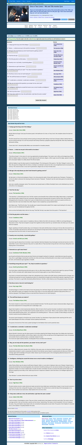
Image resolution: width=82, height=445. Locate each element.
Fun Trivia (11, 1)
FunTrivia (48, 439)
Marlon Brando (65, 423)
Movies (50, 418)
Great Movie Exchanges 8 (15, 425)
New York (48, 421)
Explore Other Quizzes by (51, 430)
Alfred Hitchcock (54, 421)
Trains (69, 420)
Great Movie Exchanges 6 (15, 430)
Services (29, 1)
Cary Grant (70, 421)
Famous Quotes (49, 420)
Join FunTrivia (20, 3)
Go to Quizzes (49, 433)
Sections (19, 1)
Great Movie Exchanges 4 (15, 437)
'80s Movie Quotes (13, 429)
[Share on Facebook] (56, 19)
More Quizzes (52, 436)
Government (59, 418)
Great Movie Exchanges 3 (15, 422)
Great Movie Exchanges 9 (15, 427)
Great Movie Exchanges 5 (15, 435)
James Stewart (51, 423)
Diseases (65, 420)
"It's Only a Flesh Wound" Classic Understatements (21, 420)
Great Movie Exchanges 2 (15, 423)
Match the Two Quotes (14, 418)
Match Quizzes (45, 418)
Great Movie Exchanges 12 (15, 434)
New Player (66, 1)
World (54, 418)
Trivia (23, 1)
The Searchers (58, 423)
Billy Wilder (44, 423)
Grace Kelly (51, 424)
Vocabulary (65, 418)
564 (50, 26)
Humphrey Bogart (63, 421)
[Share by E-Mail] (71, 19)
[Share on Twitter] (64, 19)
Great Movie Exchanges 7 (15, 432)
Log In (72, 1)
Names (43, 421)
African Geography (58, 420)
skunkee (29, 411)
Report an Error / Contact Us (51, 443)
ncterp (40, 15)
